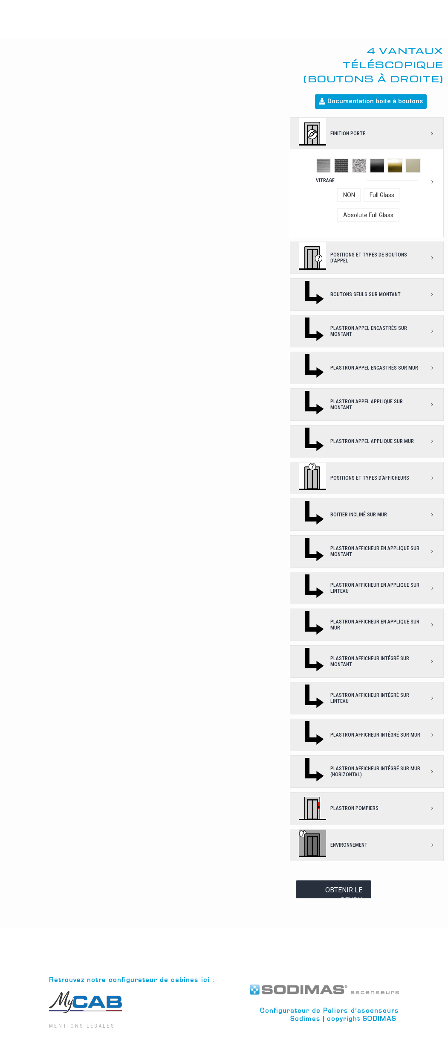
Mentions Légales (82, 1026)
